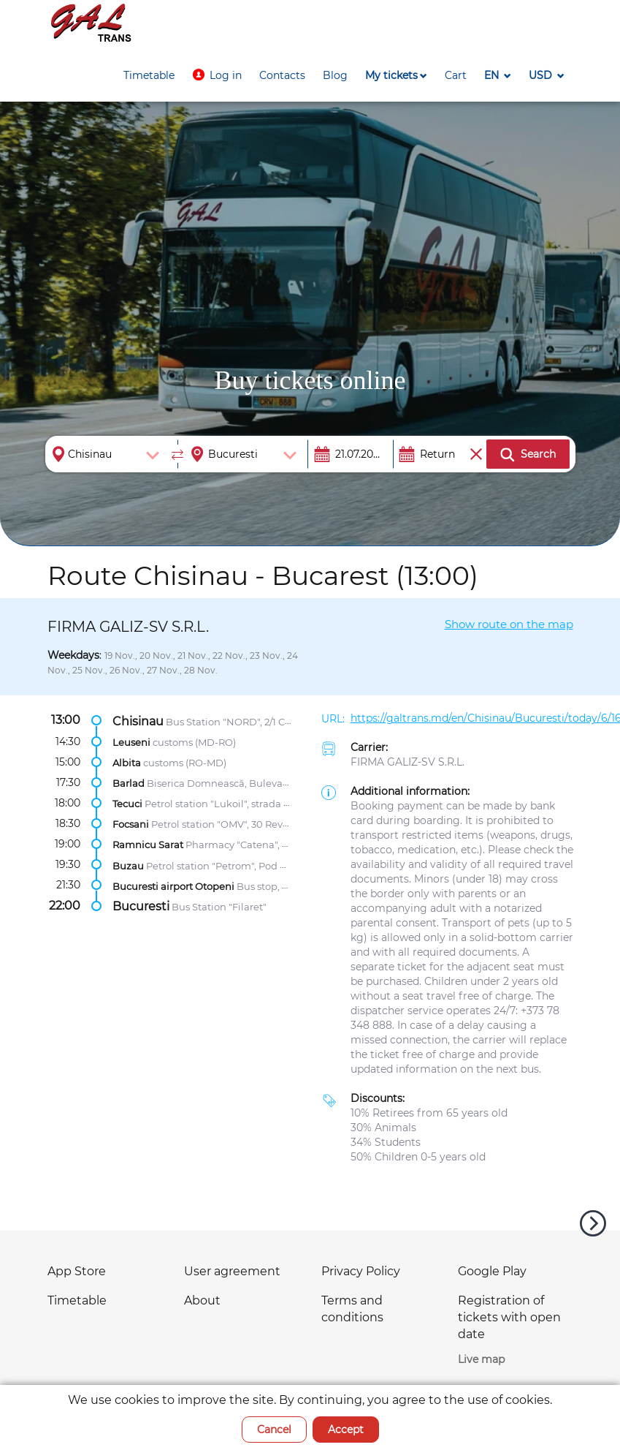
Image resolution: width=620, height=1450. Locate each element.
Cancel (274, 1429)
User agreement (232, 1271)
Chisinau (138, 721)
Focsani (130, 824)
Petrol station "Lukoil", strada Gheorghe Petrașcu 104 (269, 803)
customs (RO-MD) (184, 763)
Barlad (128, 783)
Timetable (77, 1300)
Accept (346, 1429)
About (202, 1300)
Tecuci (127, 803)
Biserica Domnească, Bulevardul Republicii (250, 783)
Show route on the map (509, 624)
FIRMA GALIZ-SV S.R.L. (407, 762)
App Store (76, 1271)
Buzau (128, 865)
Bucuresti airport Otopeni (173, 885)
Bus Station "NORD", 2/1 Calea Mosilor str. (262, 721)
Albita (126, 763)
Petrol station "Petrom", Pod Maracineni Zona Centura (273, 865)
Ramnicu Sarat (147, 844)
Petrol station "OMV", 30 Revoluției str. (240, 824)
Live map (481, 1359)
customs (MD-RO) (194, 741)
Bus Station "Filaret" (219, 906)
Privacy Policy (360, 1271)
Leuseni (131, 741)
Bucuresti (140, 906)
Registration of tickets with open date (509, 1317)
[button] (216, 75)
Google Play (492, 1271)
